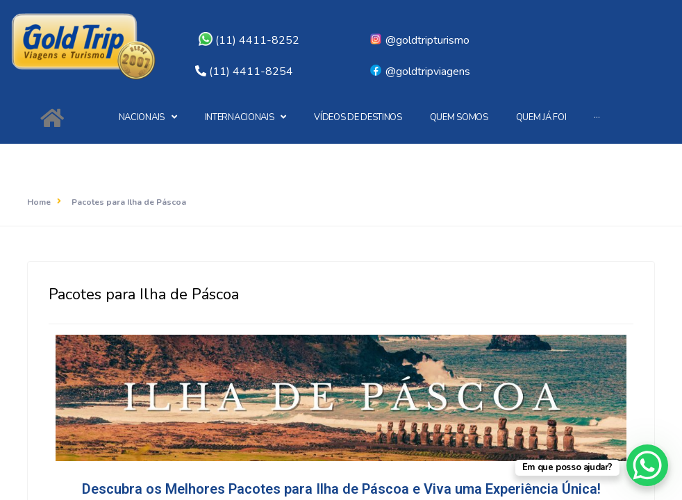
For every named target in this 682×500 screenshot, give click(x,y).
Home (39, 202)
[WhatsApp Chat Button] (647, 465)
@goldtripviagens (419, 71)
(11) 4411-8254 (251, 71)
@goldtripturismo (419, 40)
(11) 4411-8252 (249, 40)
